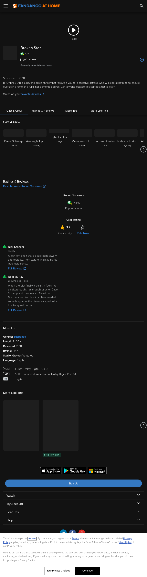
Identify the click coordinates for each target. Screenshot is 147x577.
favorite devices (32, 94)
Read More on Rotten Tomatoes (24, 186)
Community (65, 233)
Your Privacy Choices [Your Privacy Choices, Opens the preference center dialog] (58, 570)
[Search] (141, 6)
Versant (32, 538)
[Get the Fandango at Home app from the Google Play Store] (75, 471)
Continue (87, 570)
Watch (10, 496)
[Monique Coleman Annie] (81, 149)
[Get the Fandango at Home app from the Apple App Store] (51, 471)
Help (9, 520)
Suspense (20, 336)
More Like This (99, 110)
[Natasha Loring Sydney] (127, 149)
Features (12, 512)
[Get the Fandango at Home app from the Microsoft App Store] (97, 471)
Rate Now (83, 233)
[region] (73, 555)
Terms (75, 538)
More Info (71, 110)
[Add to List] (142, 60)
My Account (14, 504)
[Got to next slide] (143, 149)
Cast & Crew (14, 110)
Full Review (17, 268)
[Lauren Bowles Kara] (104, 149)
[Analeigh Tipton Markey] (36, 149)
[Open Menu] (5, 6)
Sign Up (73, 483)
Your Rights (125, 542)
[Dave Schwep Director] (13, 149)
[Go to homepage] (36, 6)
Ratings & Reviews (42, 110)
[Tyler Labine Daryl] (59, 149)
